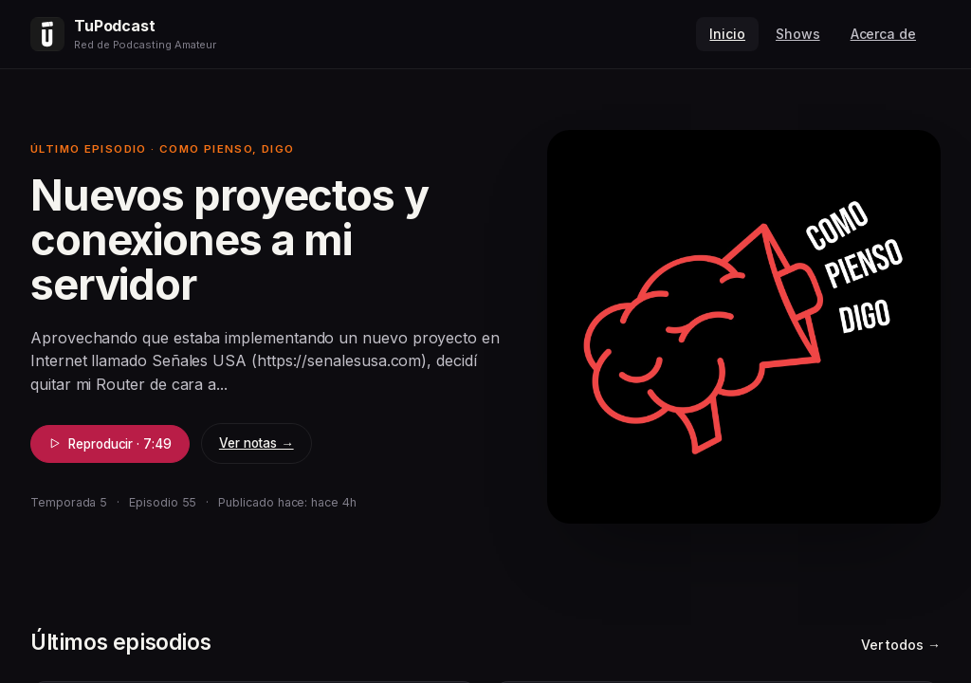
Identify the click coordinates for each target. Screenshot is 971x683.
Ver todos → (901, 645)
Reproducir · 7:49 (110, 444)
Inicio (727, 34)
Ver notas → (256, 443)
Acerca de (883, 34)
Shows (798, 34)
